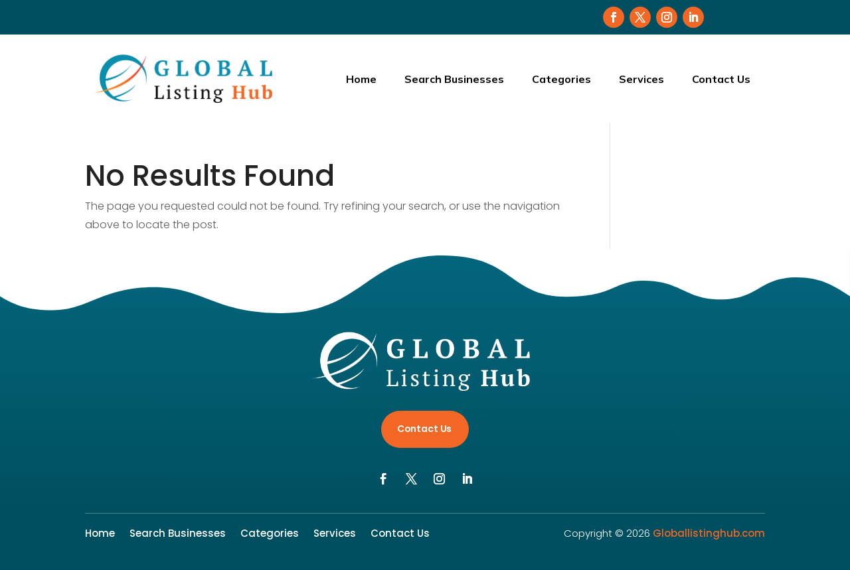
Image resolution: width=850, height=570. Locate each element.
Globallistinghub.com (709, 533)
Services (641, 79)
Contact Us (721, 79)
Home (361, 79)
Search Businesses (454, 79)
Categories (561, 79)
